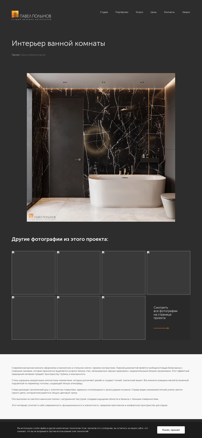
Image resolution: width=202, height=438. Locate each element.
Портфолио (121, 12)
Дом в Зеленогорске (34, 54)
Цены (154, 12)
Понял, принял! (171, 429)
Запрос (186, 12)
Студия (104, 12)
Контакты (169, 12)
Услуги (139, 12)
